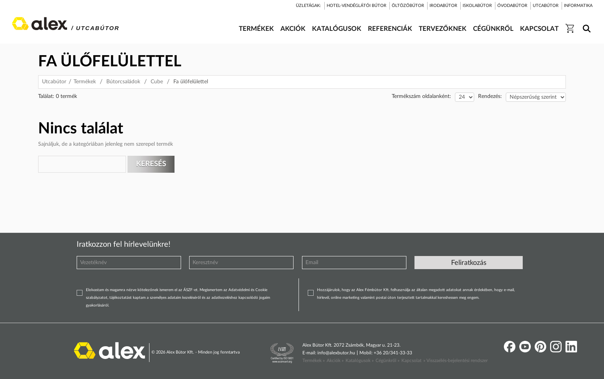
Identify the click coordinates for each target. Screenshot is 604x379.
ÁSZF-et (190, 290)
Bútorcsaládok (123, 81)
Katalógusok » (360, 360)
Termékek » (313, 360)
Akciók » (335, 360)
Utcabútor (54, 81)
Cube (157, 81)
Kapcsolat (411, 360)
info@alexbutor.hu (336, 352)
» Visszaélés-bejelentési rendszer (455, 360)
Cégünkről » (387, 360)
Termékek (85, 81)
